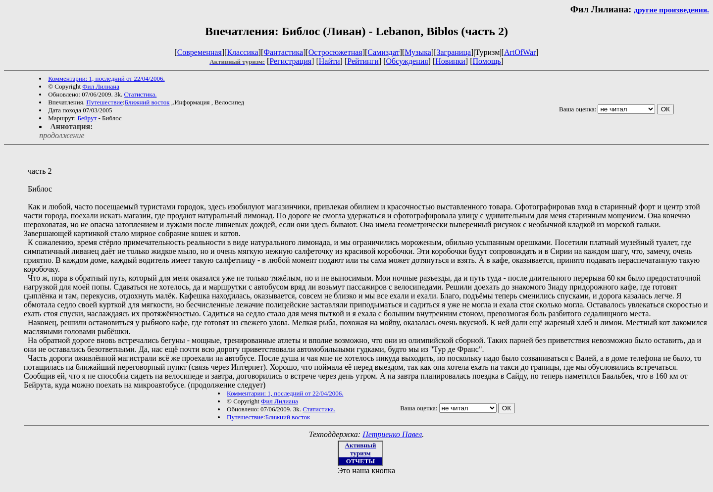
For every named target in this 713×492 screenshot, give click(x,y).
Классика (242, 52)
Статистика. (140, 94)
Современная (199, 52)
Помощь (487, 61)
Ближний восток (147, 102)
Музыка (418, 52)
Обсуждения (407, 61)
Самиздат (383, 52)
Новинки (450, 61)
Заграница (453, 52)
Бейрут (87, 118)
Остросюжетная (335, 52)
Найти (329, 61)
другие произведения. (671, 9)
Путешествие (104, 102)
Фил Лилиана (100, 86)
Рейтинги (363, 61)
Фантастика (283, 52)
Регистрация (290, 61)
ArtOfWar (520, 52)
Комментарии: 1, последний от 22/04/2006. (106, 78)
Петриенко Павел (392, 434)
